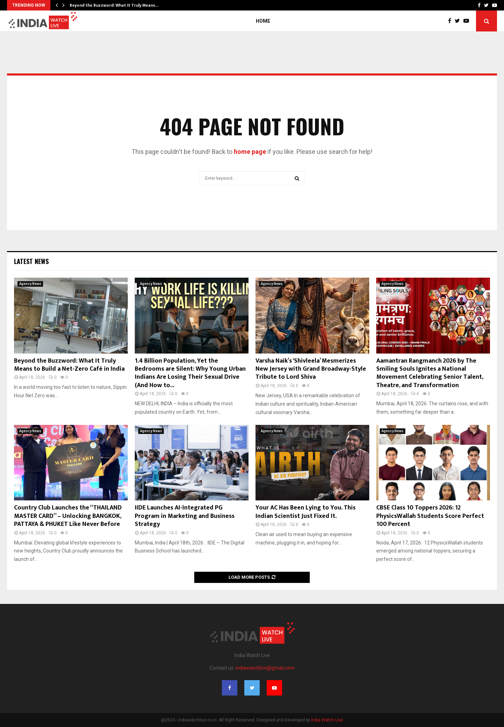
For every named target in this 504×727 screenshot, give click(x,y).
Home (263, 21)
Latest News (31, 261)
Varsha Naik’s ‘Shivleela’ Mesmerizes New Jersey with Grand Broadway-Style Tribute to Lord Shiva (310, 369)
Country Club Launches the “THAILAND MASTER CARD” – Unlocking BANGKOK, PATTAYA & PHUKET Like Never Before (68, 516)
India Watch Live (327, 720)
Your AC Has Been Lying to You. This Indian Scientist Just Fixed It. (305, 512)
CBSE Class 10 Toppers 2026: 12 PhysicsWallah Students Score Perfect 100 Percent (430, 516)
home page (250, 151)
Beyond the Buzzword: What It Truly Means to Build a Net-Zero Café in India (69, 365)
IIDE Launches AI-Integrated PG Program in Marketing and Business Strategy (184, 516)
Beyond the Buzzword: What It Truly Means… (114, 5)
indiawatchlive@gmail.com (265, 668)
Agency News (30, 284)
